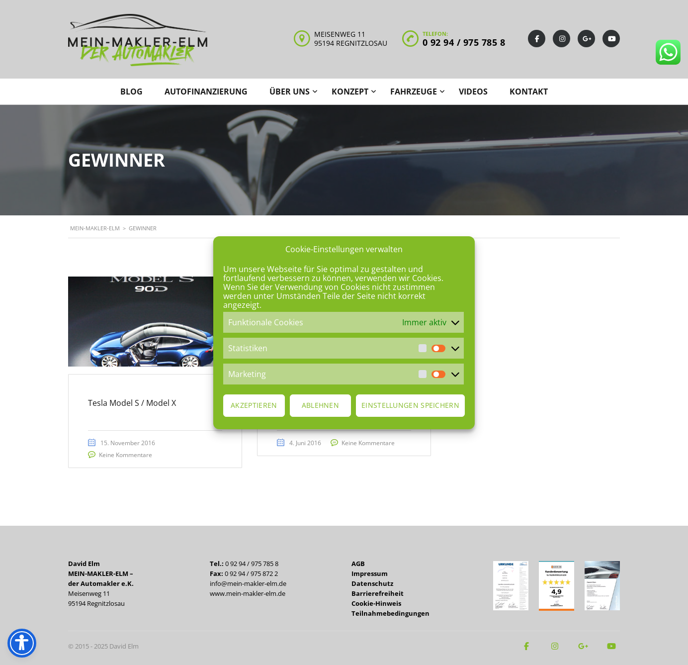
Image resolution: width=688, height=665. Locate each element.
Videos (473, 91)
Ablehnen (320, 405)
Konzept (350, 91)
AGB (358, 563)
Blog (131, 91)
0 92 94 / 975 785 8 (464, 42)
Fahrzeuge (413, 91)
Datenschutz (372, 583)
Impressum (369, 573)
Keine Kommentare (126, 455)
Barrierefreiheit (377, 593)
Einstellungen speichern (410, 405)
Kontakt (529, 91)
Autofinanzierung (206, 91)
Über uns (289, 91)
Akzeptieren (254, 405)
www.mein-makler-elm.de (247, 593)
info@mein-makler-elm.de (248, 583)
